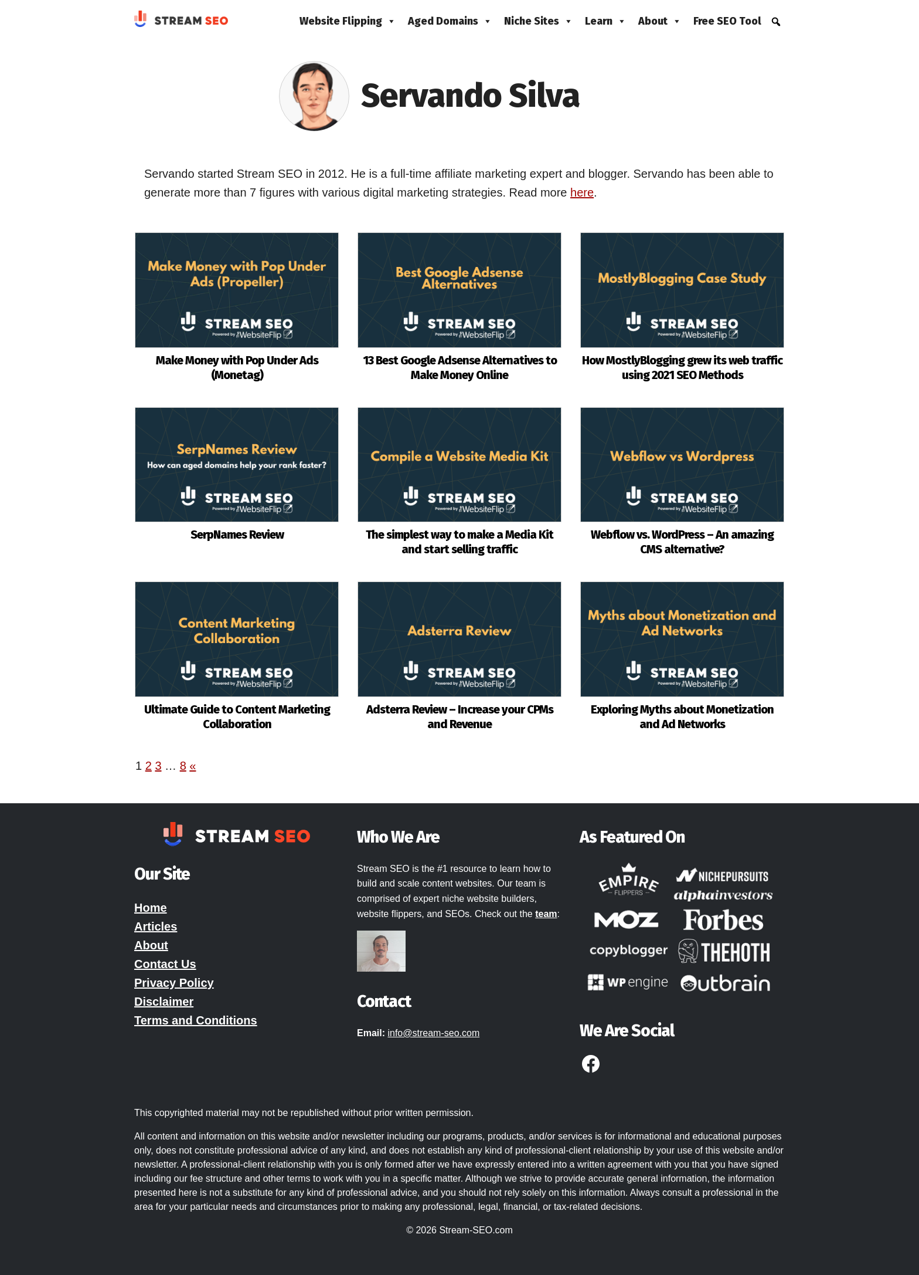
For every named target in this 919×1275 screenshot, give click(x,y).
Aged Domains (450, 21)
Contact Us (165, 964)
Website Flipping (347, 21)
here (582, 192)
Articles (155, 926)
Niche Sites (538, 21)
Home (150, 907)
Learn (606, 21)
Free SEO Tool (727, 21)
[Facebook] (591, 1068)
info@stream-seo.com (433, 1033)
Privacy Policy (174, 982)
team (546, 914)
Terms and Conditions (195, 1020)
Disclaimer (163, 1001)
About (660, 21)
